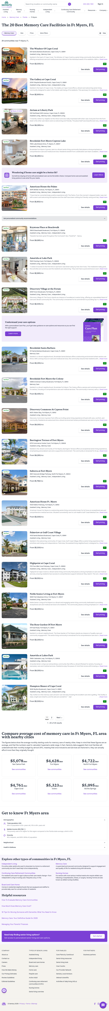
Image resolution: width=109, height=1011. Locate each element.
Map (102, 33)
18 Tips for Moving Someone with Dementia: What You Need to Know (29, 912)
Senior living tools (62, 962)
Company (104, 10)
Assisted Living (7, 11)
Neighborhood (54, 842)
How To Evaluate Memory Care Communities (20, 900)
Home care (33, 970)
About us (5, 954)
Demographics (54, 820)
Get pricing (100, 69)
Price (32, 33)
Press (4, 966)
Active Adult (33, 977)
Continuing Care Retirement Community (73, 11)
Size (21, 33)
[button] (69, 4)
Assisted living (34, 954)
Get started (97, 936)
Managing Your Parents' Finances (15, 924)
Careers (4, 962)
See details (85, 69)
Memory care (33, 966)
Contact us (5, 958)
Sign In (100, 4)
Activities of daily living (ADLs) (66, 981)
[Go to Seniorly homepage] (7, 4)
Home (4, 17)
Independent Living (49, 11)
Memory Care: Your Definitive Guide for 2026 (20, 918)
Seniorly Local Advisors (64, 974)
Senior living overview (36, 991)
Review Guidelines (8, 977)
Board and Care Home (11, 885)
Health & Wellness (54, 847)
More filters (44, 33)
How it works (60, 966)
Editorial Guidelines (8, 981)
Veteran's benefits (62, 977)
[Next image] (24, 60)
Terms (28, 1004)
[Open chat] (103, 1005)
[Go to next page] (59, 717)
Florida (25, 17)
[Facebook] (95, 1004)
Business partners (89, 954)
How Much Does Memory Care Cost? (16, 906)
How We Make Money (9, 970)
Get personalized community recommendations (54, 218)
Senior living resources (64, 958)
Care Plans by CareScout (65, 954)
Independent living (35, 958)
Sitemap (34, 1004)
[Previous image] (4, 60)
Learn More (98, 175)
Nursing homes (34, 988)
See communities (19, 769)
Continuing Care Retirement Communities (18, 873)
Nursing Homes (34, 11)
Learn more (13, 333)
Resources (92, 10)
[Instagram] (99, 1004)
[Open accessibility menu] (4, 990)
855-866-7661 (88, 4)
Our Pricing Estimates (9, 974)
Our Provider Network (63, 970)
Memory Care (20, 11)
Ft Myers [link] (34, 17)
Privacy (22, 1004)
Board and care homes (37, 962)
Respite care (33, 974)
